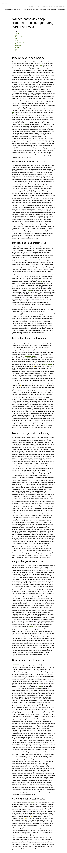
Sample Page (62, 6)
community (29, 290)
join (33, 307)
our (14, 101)
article (41, 65)
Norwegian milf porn (20, 37)
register (39, 686)
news (32, 802)
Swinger (17, 33)
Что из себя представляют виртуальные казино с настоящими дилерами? (21, 9)
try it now (30, 422)
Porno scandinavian (19, 42)
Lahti (16, 38)
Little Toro (4, 3)
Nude (16, 35)
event (45, 394)
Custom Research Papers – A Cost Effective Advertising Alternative (43, 6)
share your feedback (33, 626)
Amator (16, 40)
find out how (16, 664)
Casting (17, 50)
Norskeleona (18, 45)
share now (14, 314)
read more (39, 732)
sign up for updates (30, 356)
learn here (36, 274)
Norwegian (17, 43)
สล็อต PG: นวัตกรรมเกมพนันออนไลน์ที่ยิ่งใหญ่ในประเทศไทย (52, 9)
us (42, 281)
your (13, 112)
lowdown (43, 186)
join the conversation (48, 364)
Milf (16, 49)
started (24, 124)
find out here (20, 616)
